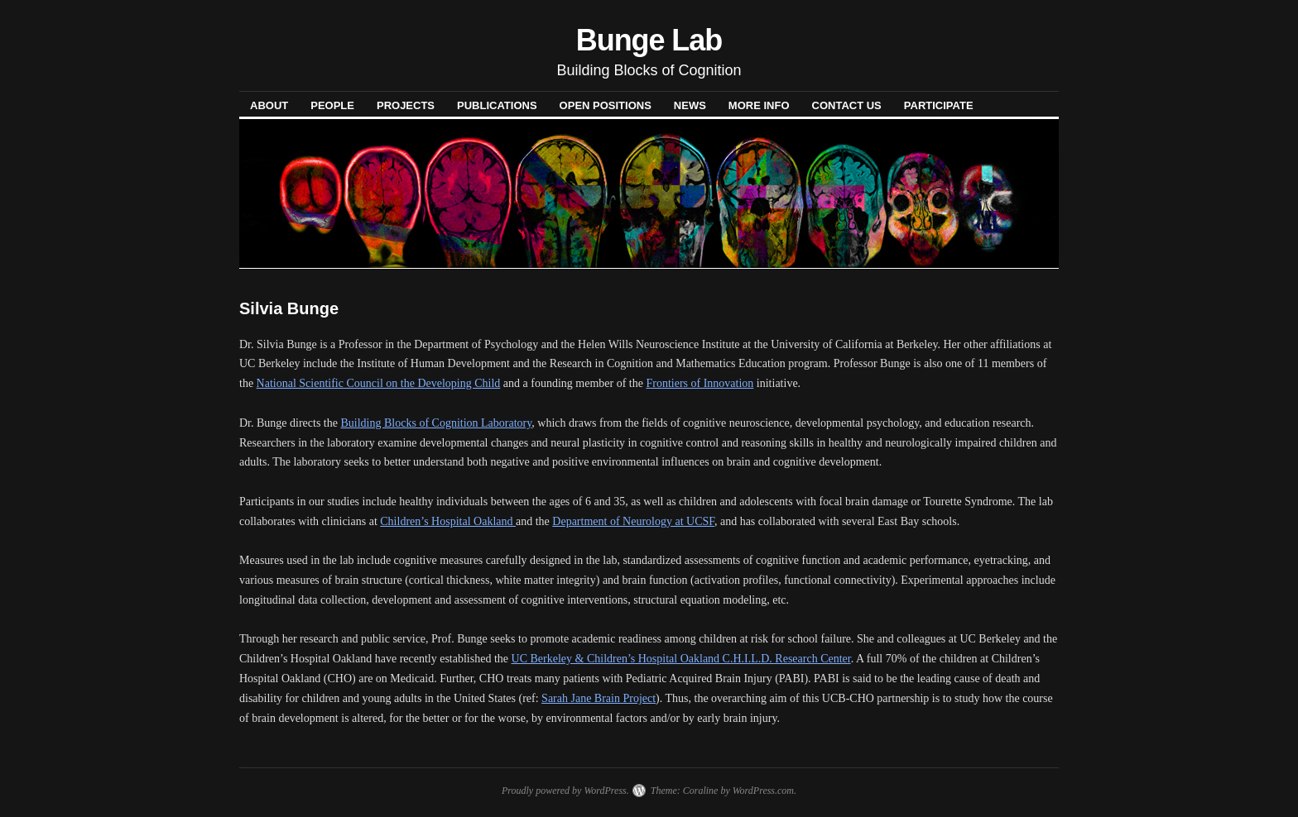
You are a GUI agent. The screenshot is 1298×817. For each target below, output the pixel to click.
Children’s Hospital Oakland (448, 521)
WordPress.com (763, 790)
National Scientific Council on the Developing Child (379, 383)
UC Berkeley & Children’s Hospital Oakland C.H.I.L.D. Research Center (681, 658)
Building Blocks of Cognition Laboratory (435, 423)
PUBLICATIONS (497, 105)
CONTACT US (847, 105)
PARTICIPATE (939, 105)
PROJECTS (406, 105)
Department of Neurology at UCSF (633, 521)
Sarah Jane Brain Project (598, 698)
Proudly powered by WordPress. (565, 790)
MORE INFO (759, 105)
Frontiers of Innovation (699, 383)
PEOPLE (332, 105)
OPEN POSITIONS (605, 105)
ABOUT (269, 105)
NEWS (690, 105)
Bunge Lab (649, 40)
